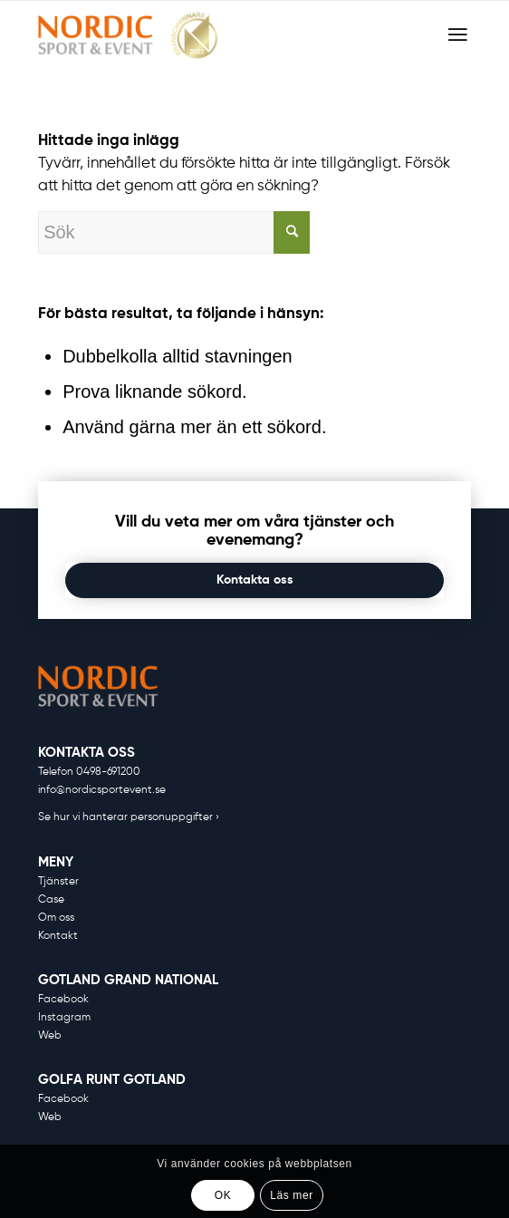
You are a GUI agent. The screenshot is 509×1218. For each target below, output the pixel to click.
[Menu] (457, 35)
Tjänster (58, 881)
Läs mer (291, 1195)
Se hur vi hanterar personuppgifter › (128, 817)
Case (51, 899)
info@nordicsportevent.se (102, 790)
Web (50, 1035)
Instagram (64, 1017)
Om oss (56, 918)
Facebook (63, 999)
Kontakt (58, 936)
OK (223, 1195)
